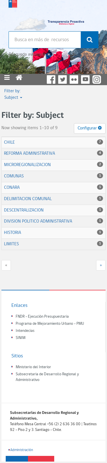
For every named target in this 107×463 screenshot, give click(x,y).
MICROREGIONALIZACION (27, 165)
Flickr (74, 79)
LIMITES (11, 244)
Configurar (90, 128)
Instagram (96, 79)
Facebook (51, 79)
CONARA (12, 187)
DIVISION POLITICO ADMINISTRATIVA (38, 221)
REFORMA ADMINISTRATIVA (29, 153)
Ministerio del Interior (33, 367)
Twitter (62, 79)
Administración (21, 450)
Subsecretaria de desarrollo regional (13, 14)
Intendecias (25, 331)
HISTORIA (12, 233)
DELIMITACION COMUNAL (28, 199)
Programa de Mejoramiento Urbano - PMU (50, 324)
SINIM (20, 338)
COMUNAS (14, 176)
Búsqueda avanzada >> (29, 54)
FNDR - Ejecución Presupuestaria (42, 317)
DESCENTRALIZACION (24, 210)
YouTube (85, 79)
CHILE (9, 142)
